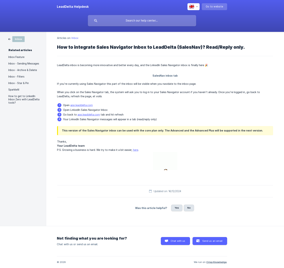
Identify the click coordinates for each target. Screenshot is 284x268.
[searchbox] (142, 20)
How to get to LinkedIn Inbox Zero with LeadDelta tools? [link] (23, 99)
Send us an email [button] (212, 240)
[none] (73, 6)
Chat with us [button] (178, 240)
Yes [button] (177, 207)
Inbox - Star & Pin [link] (18, 83)
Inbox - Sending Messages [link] (23, 63)
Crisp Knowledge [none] (216, 262)
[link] (16, 39)
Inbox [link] (75, 37)
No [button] (189, 207)
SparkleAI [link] (13, 89)
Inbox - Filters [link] (16, 76)
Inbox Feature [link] (16, 57)
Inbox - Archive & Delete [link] (22, 70)
